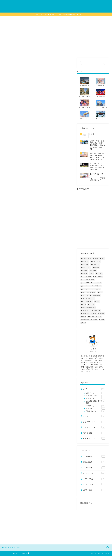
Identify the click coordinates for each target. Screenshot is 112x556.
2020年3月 (94, 456)
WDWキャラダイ (95, 396)
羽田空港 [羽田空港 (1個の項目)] (95, 320)
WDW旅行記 (95, 406)
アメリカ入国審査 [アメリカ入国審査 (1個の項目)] (86, 277)
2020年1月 (94, 467)
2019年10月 (94, 484)
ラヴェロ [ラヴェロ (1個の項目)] (91, 304)
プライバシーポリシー (11, 553)
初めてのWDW (95, 411)
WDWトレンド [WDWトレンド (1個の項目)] (95, 264)
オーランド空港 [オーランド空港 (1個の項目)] (98, 277)
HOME (12, 52)
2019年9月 (94, 490)
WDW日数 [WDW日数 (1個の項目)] (84, 270)
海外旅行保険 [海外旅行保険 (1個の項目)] (85, 320)
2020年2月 (94, 462)
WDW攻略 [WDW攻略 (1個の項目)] (96, 267)
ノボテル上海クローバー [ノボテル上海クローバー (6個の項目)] (88, 298)
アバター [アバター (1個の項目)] (99, 273)
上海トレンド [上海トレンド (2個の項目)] (97, 310)
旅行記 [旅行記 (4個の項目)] (84, 316)
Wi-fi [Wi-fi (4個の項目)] (92, 273)
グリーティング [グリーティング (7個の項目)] (86, 286)
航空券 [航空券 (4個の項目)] (102, 320)
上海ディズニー (65, 52)
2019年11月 (94, 479)
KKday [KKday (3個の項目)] (96, 258)
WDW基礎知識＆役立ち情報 (95, 402)
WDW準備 (95, 408)
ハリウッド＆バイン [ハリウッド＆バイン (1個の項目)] (87, 301)
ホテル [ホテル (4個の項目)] (84, 304)
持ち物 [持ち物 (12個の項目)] (94, 313)
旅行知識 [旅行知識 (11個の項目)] (102, 313)
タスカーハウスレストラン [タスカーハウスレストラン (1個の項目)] (88, 292)
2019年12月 (94, 473)
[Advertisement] (56, 32)
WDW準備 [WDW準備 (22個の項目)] (93, 270)
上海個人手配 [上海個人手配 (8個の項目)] (85, 313)
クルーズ (34, 52)
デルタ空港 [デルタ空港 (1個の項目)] (85, 295)
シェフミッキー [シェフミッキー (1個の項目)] (86, 289)
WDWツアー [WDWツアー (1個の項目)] (85, 264)
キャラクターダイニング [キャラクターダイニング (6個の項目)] (88, 280)
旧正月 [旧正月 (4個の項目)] (99, 316)
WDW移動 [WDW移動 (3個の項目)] (84, 273)
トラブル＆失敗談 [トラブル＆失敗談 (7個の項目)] (96, 295)
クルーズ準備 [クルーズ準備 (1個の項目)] (85, 283)
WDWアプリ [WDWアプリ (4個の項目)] (85, 261)
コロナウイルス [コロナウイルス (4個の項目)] (97, 286)
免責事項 (24, 553)
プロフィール (81, 52)
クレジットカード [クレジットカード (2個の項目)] (97, 283)
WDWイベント (95, 393)
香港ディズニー (48, 52)
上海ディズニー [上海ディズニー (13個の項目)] (86, 310)
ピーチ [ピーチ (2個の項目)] (97, 301)
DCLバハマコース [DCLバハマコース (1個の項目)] (86, 258)
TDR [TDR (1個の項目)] (103, 258)
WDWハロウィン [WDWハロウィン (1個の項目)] (86, 267)
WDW (23, 52)
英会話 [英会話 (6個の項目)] (84, 323)
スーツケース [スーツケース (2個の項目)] (97, 289)
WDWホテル (95, 398)
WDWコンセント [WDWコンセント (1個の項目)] (96, 261)
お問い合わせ (97, 52)
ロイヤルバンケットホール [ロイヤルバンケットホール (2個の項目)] (88, 307)
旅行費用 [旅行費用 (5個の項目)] (91, 316)
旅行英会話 (94, 433)
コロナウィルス (94, 422)
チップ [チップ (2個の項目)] (100, 292)
